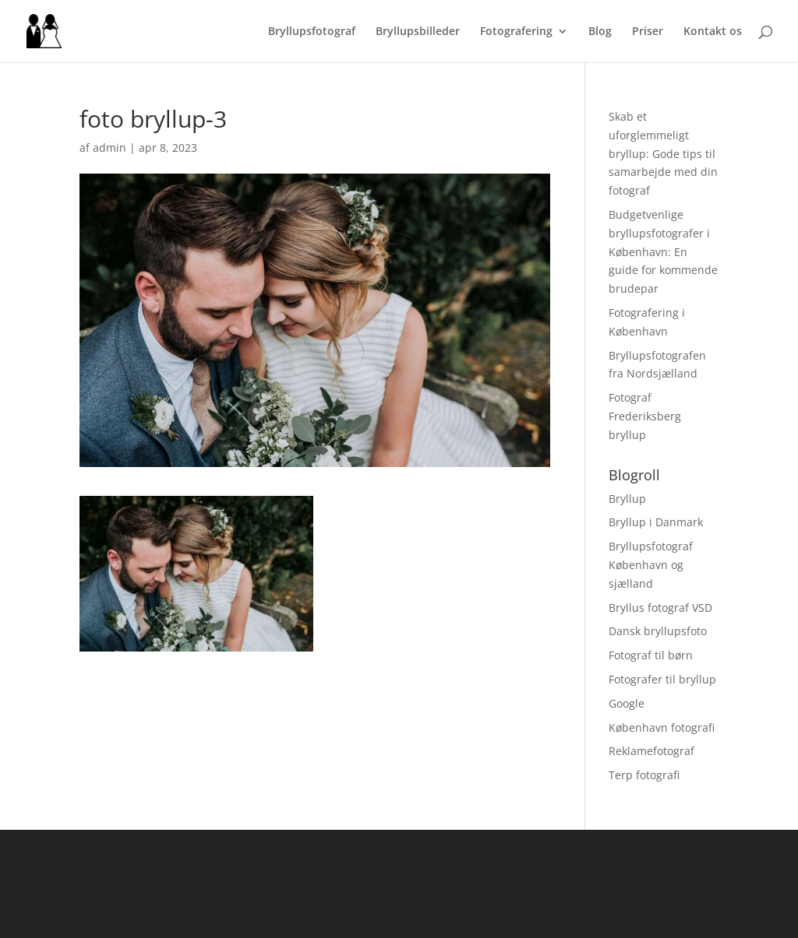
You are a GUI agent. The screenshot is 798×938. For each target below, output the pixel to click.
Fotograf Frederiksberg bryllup (645, 416)
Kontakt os (712, 32)
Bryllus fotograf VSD (660, 607)
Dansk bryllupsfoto (658, 631)
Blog (600, 32)
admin (109, 147)
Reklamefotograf (651, 750)
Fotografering (516, 32)
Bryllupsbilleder (418, 32)
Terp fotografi (644, 775)
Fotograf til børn (651, 655)
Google (626, 703)
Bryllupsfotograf (311, 32)
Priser (647, 32)
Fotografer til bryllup (662, 679)
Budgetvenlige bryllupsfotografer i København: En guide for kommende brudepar (663, 251)
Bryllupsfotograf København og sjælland (651, 565)
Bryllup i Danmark (656, 522)
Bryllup (627, 498)
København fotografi (662, 727)
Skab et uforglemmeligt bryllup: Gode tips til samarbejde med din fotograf (663, 153)
